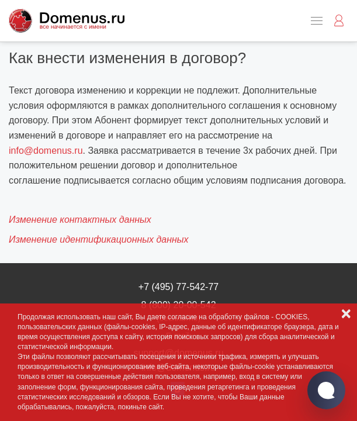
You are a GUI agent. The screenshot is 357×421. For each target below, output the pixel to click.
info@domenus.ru (46, 151)
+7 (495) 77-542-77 (178, 287)
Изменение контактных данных (80, 220)
